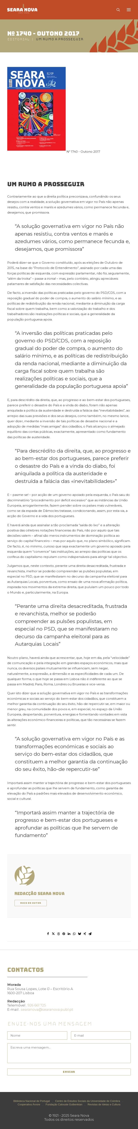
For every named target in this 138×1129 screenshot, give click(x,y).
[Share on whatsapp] (74, 933)
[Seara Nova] (25, 10)
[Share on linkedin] (69, 933)
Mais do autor (30, 903)
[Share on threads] (58, 933)
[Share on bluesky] (79, 933)
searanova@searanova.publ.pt (47, 1009)
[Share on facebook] (48, 933)
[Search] (116, 10)
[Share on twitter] (53, 933)
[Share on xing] (84, 933)
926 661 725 (37, 1005)
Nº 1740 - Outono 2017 (43, 33)
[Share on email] (90, 933)
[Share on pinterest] (63, 933)
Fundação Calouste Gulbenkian (64, 1104)
